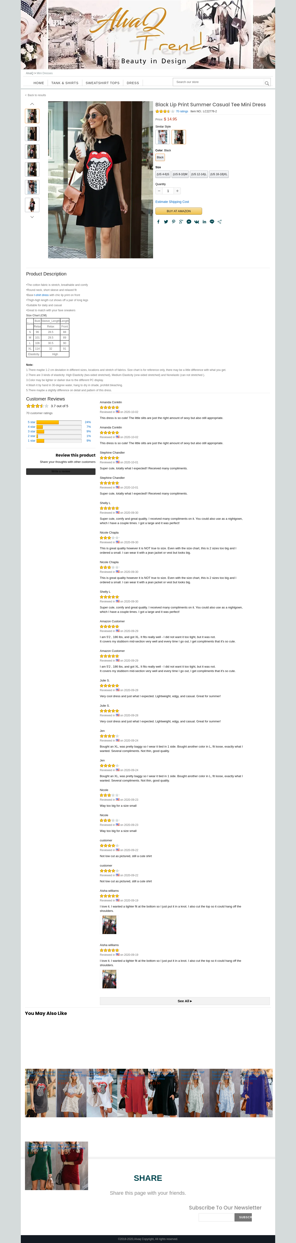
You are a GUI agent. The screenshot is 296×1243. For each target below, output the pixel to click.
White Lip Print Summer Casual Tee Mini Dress (101, 1075)
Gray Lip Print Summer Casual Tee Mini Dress (41, 1074)
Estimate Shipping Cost (172, 202)
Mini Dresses (44, 73)
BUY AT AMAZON (179, 211)
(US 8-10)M (180, 174)
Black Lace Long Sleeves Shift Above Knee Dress (162, 1075)
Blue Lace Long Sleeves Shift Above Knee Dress (255, 1075)
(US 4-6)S (163, 174)
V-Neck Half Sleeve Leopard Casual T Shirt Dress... (72, 1075)
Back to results (37, 95)
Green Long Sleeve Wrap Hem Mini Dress (40, 1146)
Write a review (61, 471)
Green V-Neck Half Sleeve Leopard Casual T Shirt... (192, 1075)
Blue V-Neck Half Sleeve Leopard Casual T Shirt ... (222, 1075)
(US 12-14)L (198, 174)
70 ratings (182, 111)
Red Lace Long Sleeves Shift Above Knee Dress (132, 1075)
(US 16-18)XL (218, 174)
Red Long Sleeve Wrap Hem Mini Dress (71, 1146)
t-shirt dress (41, 295)
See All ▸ (185, 1001)
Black (160, 157)
